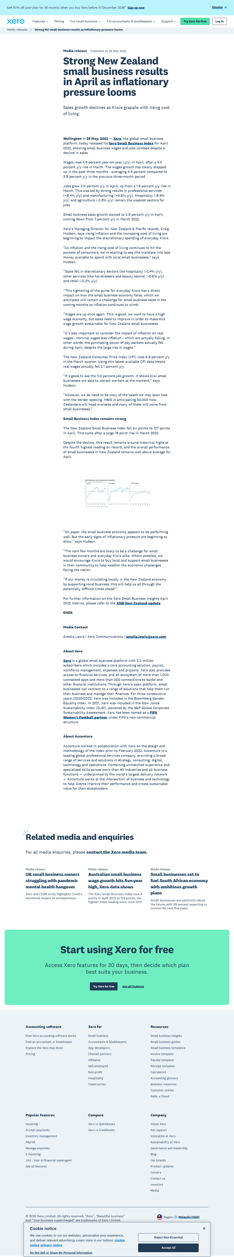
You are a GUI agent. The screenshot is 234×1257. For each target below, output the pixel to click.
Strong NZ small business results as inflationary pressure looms (79, 31)
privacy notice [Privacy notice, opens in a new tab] (51, 1245)
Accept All (168, 1247)
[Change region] (186, 1218)
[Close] (204, 1228)
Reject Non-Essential (168, 1237)
